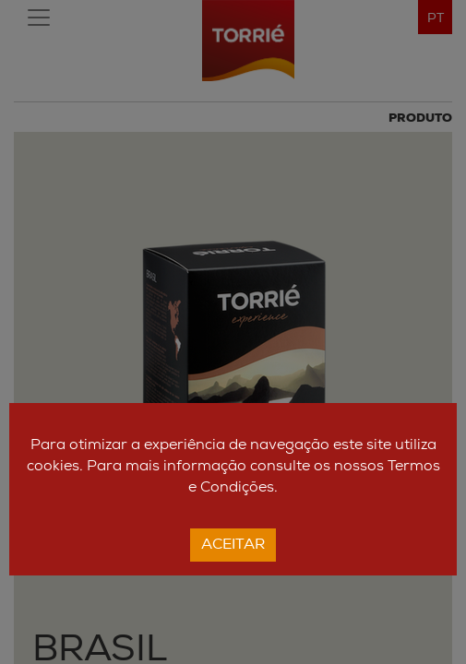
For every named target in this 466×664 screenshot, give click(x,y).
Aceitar (233, 545)
